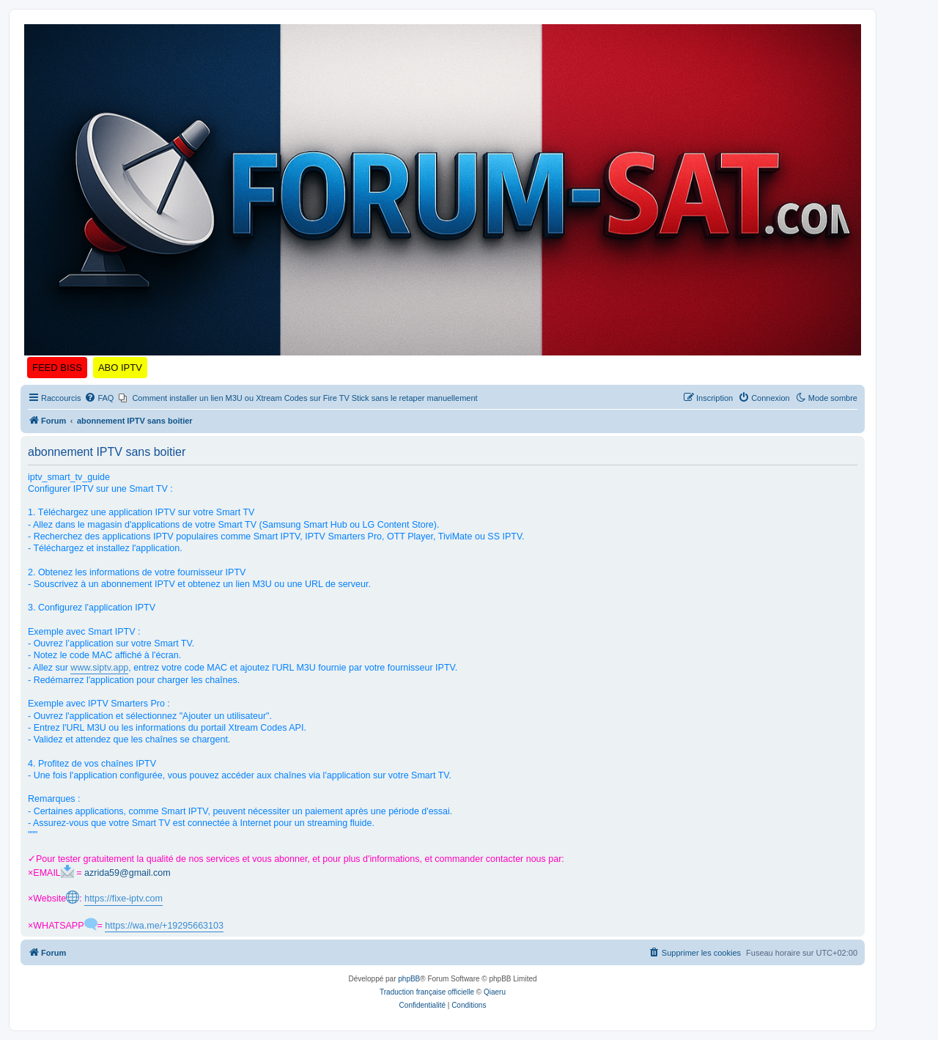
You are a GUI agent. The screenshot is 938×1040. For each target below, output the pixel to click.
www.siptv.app (99, 668)
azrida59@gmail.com (127, 873)
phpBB (409, 979)
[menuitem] (99, 398)
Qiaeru (495, 992)
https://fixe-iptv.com (123, 898)
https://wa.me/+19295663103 (164, 926)
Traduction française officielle (427, 992)
